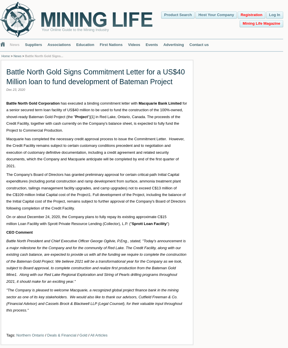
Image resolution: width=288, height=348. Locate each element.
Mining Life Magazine (261, 23)
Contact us (199, 45)
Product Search (178, 15)
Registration (251, 15)
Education (85, 45)
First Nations (111, 45)
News (15, 45)
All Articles (98, 335)
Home (5, 56)
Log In (274, 15)
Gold (83, 335)
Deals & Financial (61, 335)
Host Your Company (216, 15)
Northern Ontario (30, 335)
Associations (59, 45)
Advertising (173, 45)
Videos (134, 45)
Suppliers (33, 45)
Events (152, 45)
